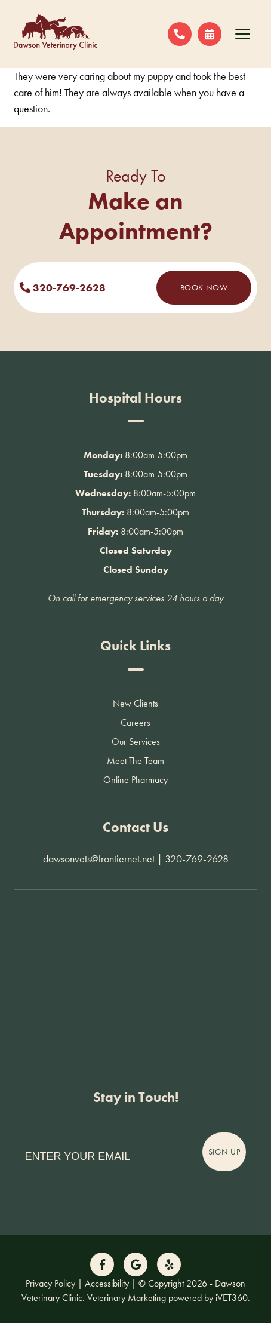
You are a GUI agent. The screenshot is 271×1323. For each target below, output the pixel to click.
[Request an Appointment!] (209, 34)
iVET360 (231, 1297)
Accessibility (107, 1283)
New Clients (135, 703)
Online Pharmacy (135, 779)
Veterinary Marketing (126, 1297)
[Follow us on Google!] (135, 1264)
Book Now (203, 287)
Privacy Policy (50, 1283)
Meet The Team (135, 760)
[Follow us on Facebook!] (102, 1264)
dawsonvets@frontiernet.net (99, 858)
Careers (135, 722)
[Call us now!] (180, 34)
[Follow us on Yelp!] (169, 1264)
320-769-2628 (63, 287)
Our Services (136, 741)
